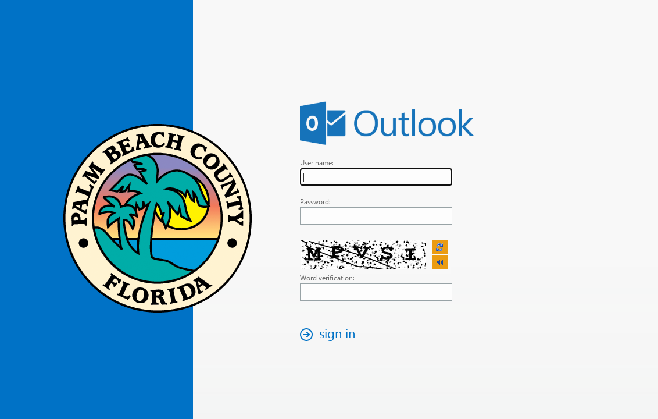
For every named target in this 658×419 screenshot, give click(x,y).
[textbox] (376, 177)
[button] (330, 334)
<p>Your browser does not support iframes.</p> (375, 255)
